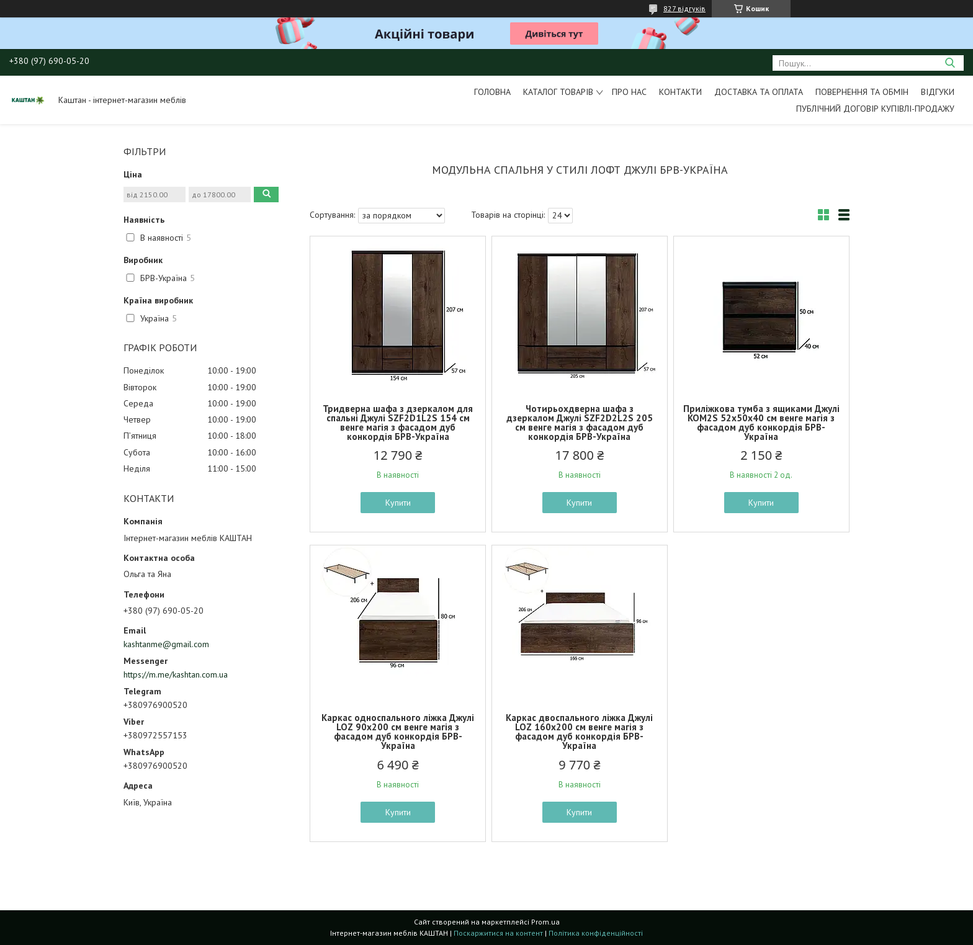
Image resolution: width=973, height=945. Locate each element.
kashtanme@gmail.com (166, 644)
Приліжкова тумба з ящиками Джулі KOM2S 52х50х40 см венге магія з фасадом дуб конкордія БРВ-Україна (761, 422)
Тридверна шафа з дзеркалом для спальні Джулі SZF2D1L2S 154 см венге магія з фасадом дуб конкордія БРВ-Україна (398, 422)
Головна (492, 91)
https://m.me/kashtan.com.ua (175, 674)
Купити (398, 502)
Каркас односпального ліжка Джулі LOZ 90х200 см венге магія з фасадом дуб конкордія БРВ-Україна (397, 731)
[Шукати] (950, 63)
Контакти (680, 91)
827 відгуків (684, 8)
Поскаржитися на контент (498, 933)
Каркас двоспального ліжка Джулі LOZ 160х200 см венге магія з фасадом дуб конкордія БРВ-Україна (579, 731)
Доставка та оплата (758, 91)
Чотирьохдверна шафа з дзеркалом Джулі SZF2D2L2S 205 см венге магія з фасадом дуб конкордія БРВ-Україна (579, 422)
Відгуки (937, 91)
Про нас (629, 91)
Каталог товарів (558, 91)
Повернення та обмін (861, 91)
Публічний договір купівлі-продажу (875, 108)
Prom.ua (545, 921)
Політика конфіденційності (596, 933)
